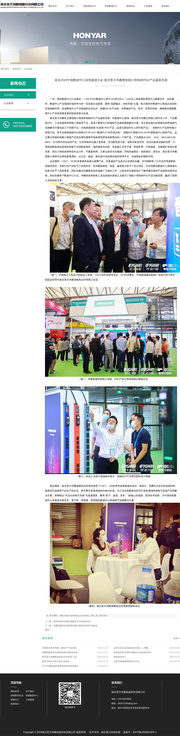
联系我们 (165, 6)
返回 (47, 630)
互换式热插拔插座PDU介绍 (126, 661)
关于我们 (70, 6)
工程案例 (148, 6)
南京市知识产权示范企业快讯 (55, 661)
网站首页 (52, 6)
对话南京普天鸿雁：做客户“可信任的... (60, 648)
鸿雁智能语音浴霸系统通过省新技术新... (61, 652)
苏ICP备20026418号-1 (145, 732)
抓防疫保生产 (120, 657)
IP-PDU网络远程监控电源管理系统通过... (61, 666)
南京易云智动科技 (110, 732)
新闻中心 (15, 699)
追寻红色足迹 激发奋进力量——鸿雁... (132, 648)
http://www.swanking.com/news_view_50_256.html (83, 615)
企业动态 (27, 69)
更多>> (176, 638)
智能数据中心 (111, 6)
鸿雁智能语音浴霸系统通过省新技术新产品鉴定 (75, 625)
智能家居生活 (89, 6)
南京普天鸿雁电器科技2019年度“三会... (60, 657)
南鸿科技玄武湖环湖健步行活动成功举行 (72, 621)
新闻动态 (130, 6)
